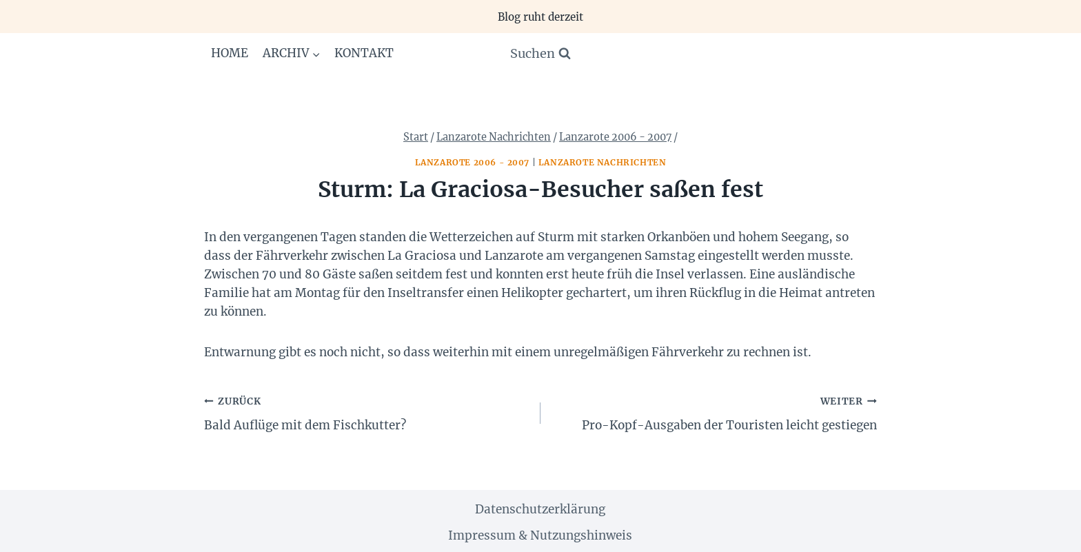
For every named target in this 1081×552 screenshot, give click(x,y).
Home (229, 53)
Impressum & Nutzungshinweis (540, 535)
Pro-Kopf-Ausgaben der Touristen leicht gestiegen (714, 412)
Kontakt (364, 53)
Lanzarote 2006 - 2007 (472, 162)
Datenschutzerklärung (540, 509)
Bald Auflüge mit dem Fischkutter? (366, 412)
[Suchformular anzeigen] (540, 54)
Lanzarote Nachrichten (602, 162)
